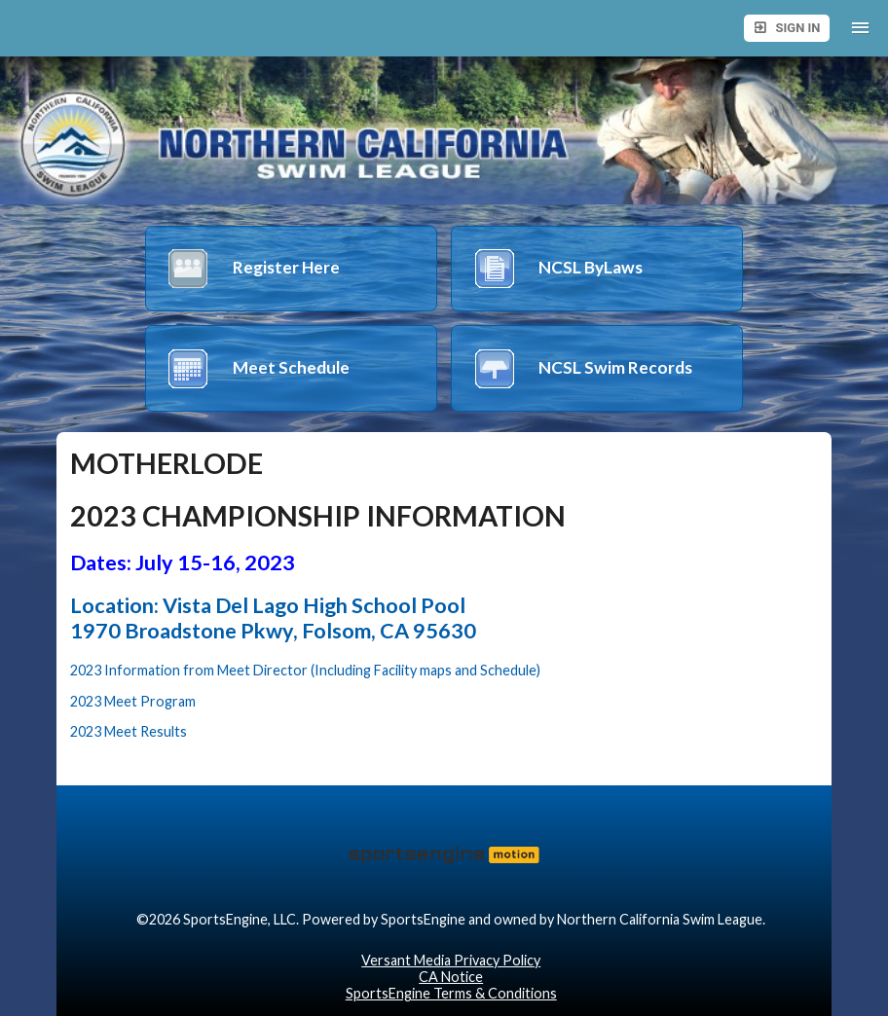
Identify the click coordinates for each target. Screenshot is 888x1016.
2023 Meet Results (128, 731)
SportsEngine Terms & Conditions (451, 993)
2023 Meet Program (133, 701)
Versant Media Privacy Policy (450, 960)
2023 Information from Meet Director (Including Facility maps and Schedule (303, 670)
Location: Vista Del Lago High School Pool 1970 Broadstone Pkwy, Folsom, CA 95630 (273, 618)
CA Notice (451, 976)
